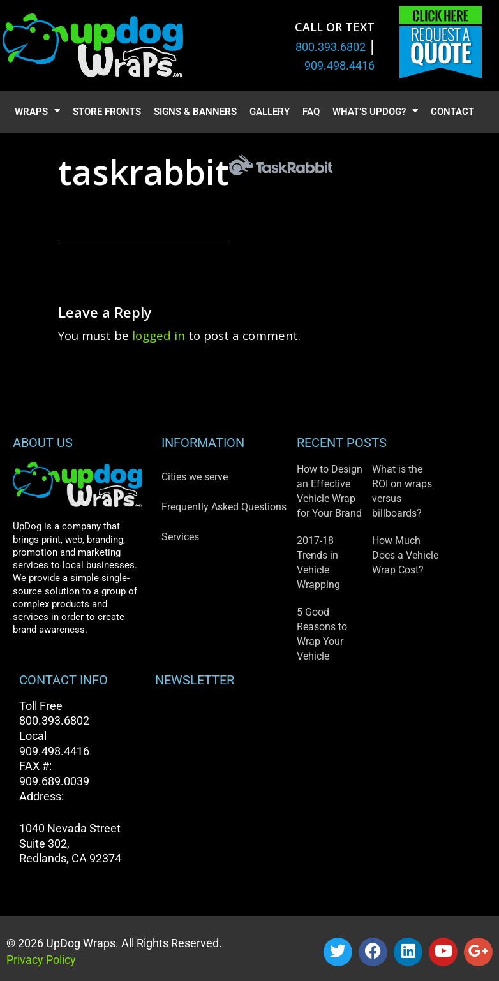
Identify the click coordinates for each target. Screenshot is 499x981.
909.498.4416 (339, 65)
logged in (158, 335)
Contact (452, 111)
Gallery (270, 111)
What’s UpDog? (375, 112)
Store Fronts (107, 111)
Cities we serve (194, 477)
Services (180, 537)
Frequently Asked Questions (224, 507)
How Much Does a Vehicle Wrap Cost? (405, 555)
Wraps (37, 112)
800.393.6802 (330, 47)
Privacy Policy (41, 959)
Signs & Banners (195, 111)
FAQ (311, 111)
